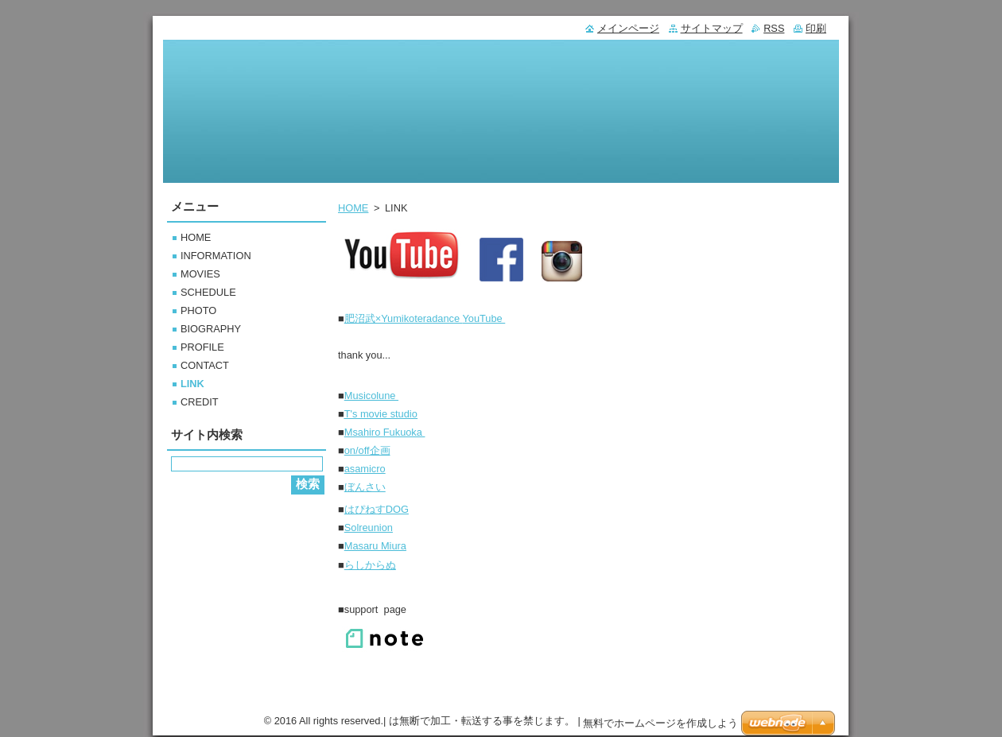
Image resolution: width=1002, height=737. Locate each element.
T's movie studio (381, 414)
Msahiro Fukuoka (384, 432)
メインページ (628, 28)
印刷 (816, 28)
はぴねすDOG (376, 509)
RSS (773, 28)
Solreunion (368, 527)
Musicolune (371, 395)
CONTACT (205, 365)
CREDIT (200, 402)
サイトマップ (712, 28)
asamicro (365, 469)
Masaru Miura (375, 546)
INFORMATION (216, 256)
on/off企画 (367, 450)
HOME (353, 208)
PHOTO (198, 310)
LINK (192, 384)
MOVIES (200, 274)
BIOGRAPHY (211, 329)
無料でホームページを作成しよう (660, 723)
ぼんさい (365, 487)
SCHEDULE (208, 292)
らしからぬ (370, 565)
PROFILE (202, 347)
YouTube (425, 318)
